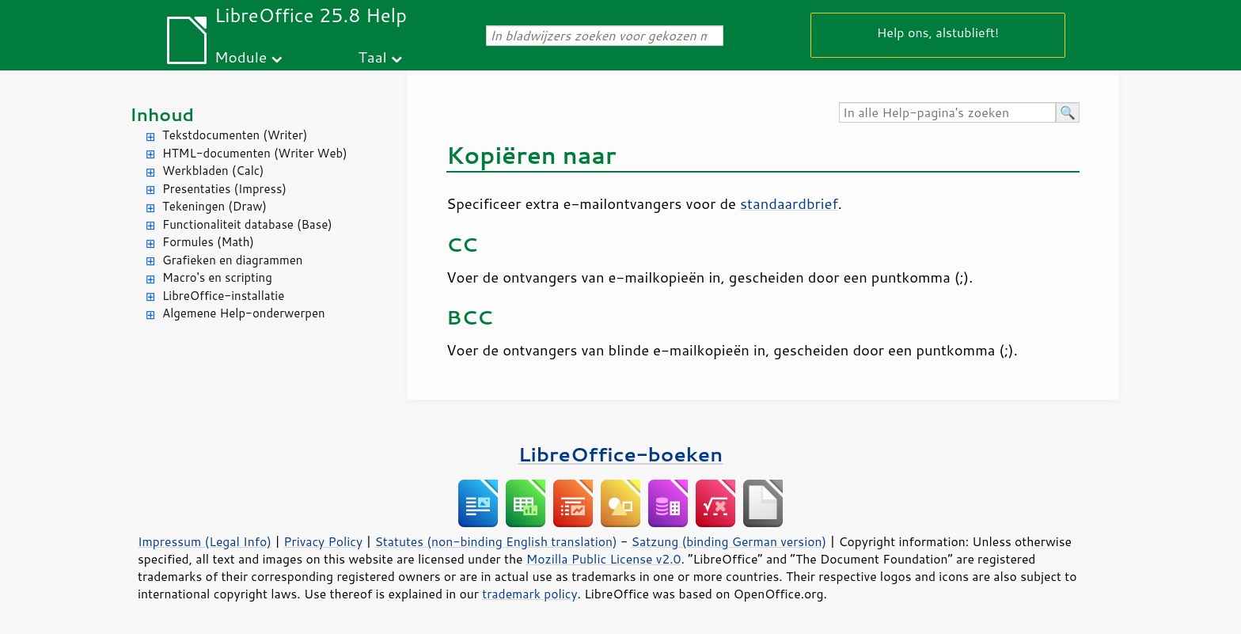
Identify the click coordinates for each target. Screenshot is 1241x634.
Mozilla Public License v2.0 (603, 559)
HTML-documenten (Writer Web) (254, 153)
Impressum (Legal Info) (204, 541)
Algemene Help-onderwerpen (243, 313)
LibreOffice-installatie (223, 295)
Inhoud (162, 114)
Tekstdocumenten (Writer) (234, 135)
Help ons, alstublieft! (938, 32)
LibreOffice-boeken (620, 454)
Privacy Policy (322, 541)
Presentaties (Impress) (224, 188)
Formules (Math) (208, 241)
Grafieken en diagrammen (232, 260)
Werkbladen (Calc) (213, 170)
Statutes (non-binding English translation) (495, 541)
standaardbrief (789, 203)
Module (240, 56)
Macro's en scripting (217, 277)
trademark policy (529, 593)
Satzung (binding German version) (729, 541)
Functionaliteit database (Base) (247, 224)
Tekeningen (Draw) (214, 206)
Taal (373, 56)
